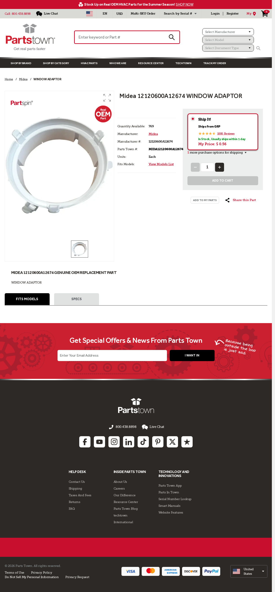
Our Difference (125, 494)
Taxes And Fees (80, 494)
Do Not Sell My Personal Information (32, 576)
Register (233, 13)
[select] (248, 570)
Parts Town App (170, 485)
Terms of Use (14, 572)
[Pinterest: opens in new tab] (157, 441)
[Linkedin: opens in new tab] (128, 441)
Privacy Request (77, 576)
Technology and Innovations (173, 473)
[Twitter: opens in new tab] (172, 441)
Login (215, 13)
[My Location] (252, 13)
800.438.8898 (21, 13)
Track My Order (214, 63)
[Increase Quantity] (219, 167)
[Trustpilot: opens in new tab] (187, 441)
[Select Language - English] (105, 13)
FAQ (72, 508)
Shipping (75, 488)
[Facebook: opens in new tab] (84, 441)
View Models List (161, 164)
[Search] (258, 48)
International (123, 521)
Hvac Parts (89, 63)
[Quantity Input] (207, 167)
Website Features (170, 512)
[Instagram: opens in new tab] (114, 441)
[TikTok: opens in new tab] (143, 441)
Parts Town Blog (126, 508)
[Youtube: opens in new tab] (99, 441)
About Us (120, 481)
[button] (107, 97)
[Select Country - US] (89, 13)
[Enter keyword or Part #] (119, 37)
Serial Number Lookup (174, 498)
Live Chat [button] (151, 427)
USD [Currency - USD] (119, 14)
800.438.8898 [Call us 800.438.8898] (126, 427)
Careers (119, 488)
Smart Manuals (169, 505)
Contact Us (77, 481)
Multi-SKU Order (143, 13)
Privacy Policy (41, 572)
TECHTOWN (183, 63)
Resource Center (151, 63)
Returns (74, 501)
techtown (121, 514)
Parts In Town (168, 492)
